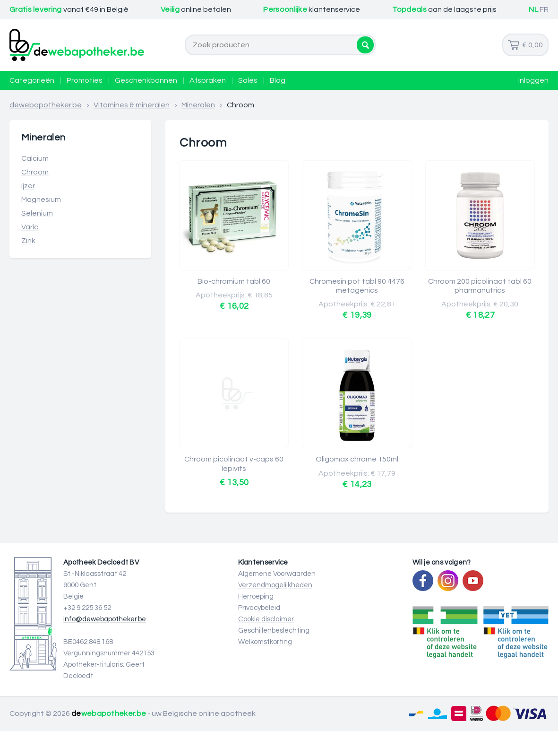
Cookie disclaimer (266, 619)
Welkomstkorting (265, 641)
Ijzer (28, 186)
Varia (30, 227)
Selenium (37, 213)
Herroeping (256, 596)
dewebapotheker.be (45, 105)
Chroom (35, 172)
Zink (28, 240)
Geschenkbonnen (146, 80)
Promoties (85, 80)
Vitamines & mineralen (132, 105)
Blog (277, 80)
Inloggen (533, 80)
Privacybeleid (259, 607)
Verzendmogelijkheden (275, 585)
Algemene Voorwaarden (277, 573)
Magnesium (41, 199)
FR (544, 9)
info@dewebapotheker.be (104, 619)
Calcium (35, 158)
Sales (248, 80)
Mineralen (198, 105)
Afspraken (207, 80)
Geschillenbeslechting (273, 630)
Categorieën (31, 80)
